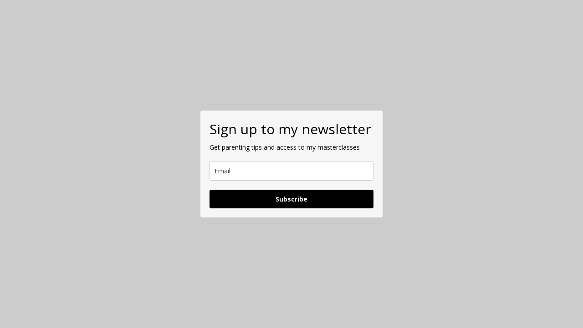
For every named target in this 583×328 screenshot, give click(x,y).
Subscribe (291, 199)
